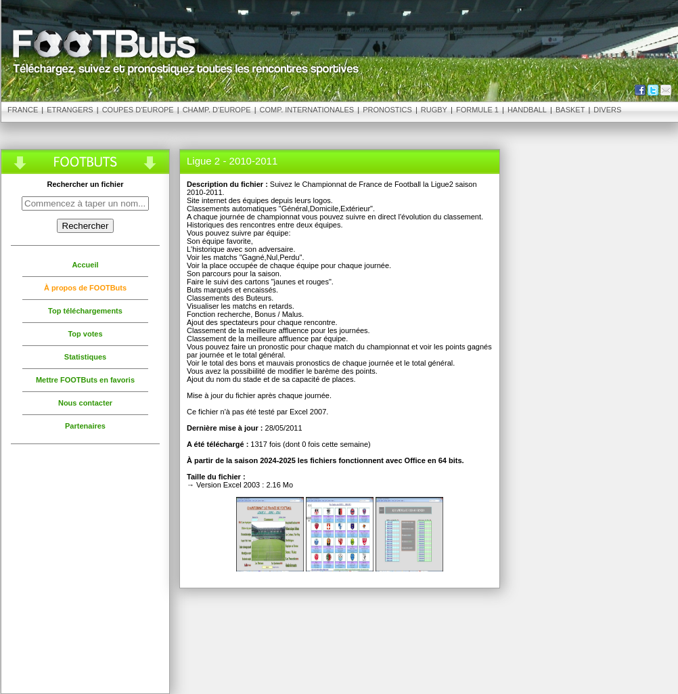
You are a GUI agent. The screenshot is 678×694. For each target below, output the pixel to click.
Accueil (85, 265)
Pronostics (387, 110)
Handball (527, 110)
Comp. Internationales (307, 110)
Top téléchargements (85, 311)
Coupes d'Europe (138, 110)
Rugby (434, 110)
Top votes (85, 334)
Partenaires (85, 426)
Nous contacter (85, 403)
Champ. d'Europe (217, 110)
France (22, 110)
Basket (570, 110)
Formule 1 (477, 110)
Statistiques (85, 357)
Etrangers (70, 110)
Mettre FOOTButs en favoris (85, 380)
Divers (607, 110)
